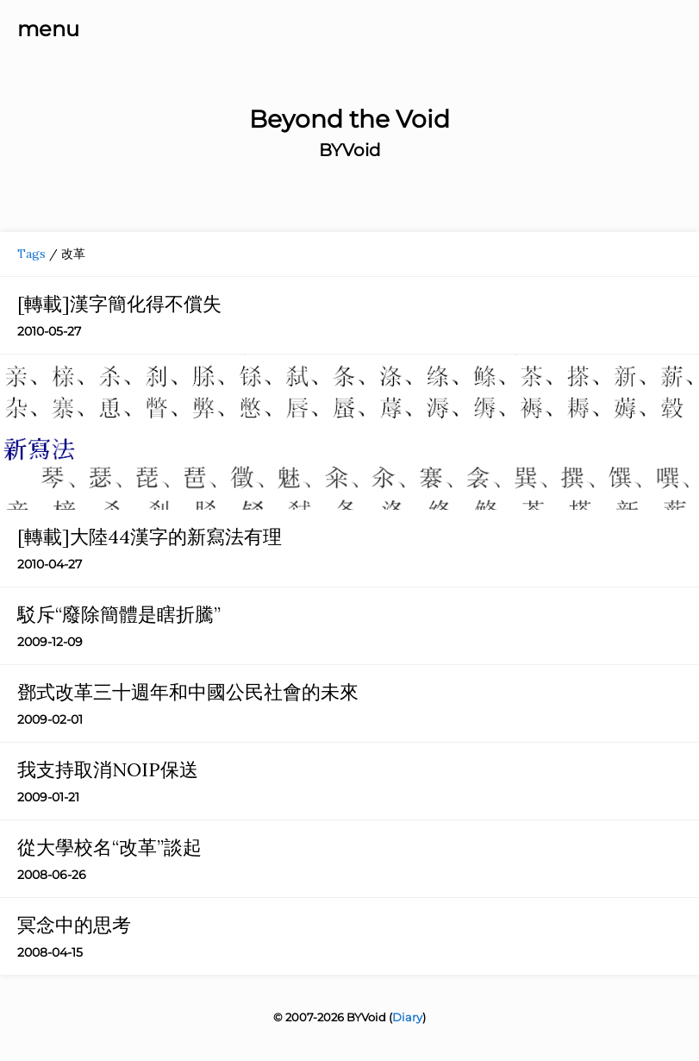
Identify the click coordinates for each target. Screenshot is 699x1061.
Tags (31, 253)
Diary (407, 1017)
